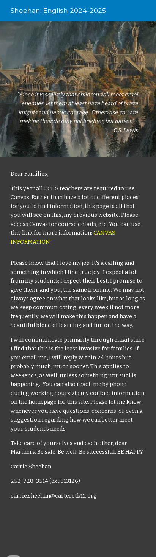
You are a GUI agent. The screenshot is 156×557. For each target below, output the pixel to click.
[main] (78, 89)
